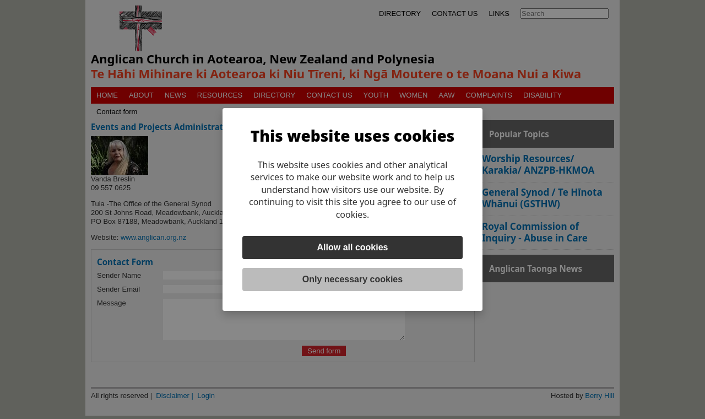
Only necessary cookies (352, 279)
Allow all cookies (352, 247)
